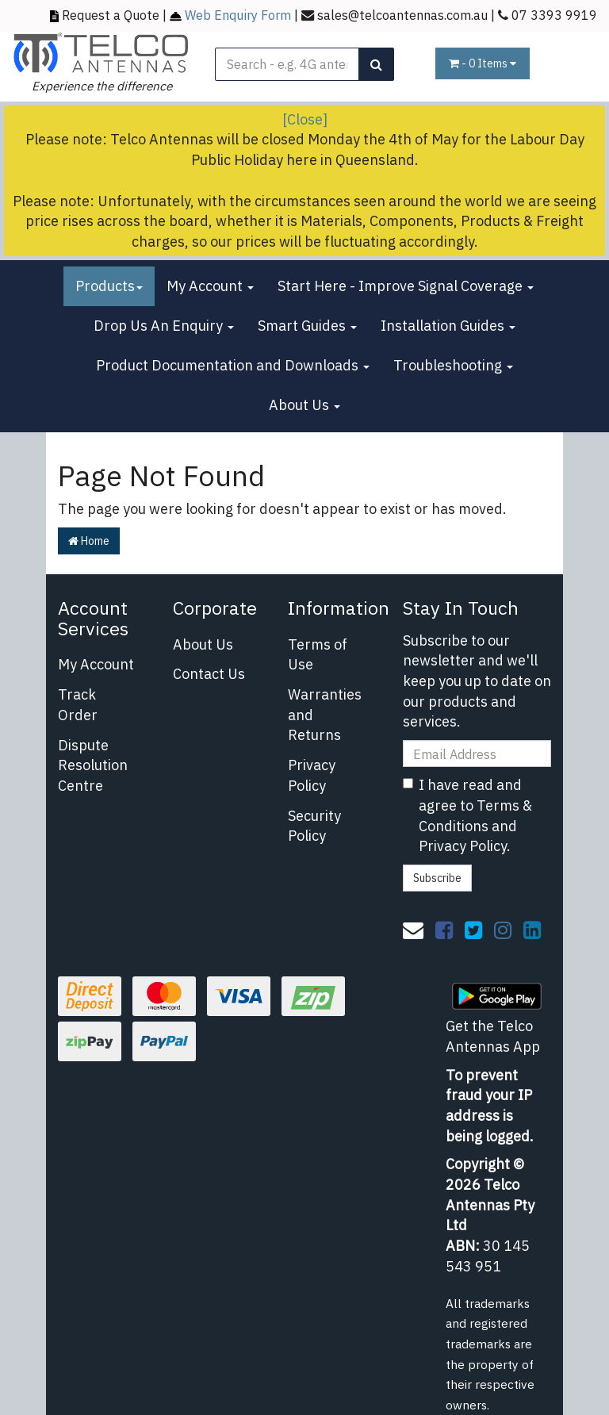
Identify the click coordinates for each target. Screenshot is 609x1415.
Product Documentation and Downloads (233, 365)
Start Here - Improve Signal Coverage (406, 286)
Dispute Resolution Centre (93, 765)
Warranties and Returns (325, 714)
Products (109, 286)
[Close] (304, 119)
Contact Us (209, 674)
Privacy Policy (311, 775)
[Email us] (413, 929)
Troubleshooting (453, 365)
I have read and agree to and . (467, 815)
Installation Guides (448, 325)
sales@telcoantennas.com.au (402, 14)
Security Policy (314, 826)
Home (88, 541)
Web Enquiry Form (238, 14)
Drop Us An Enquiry (164, 325)
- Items (482, 63)
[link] (444, 929)
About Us (304, 405)
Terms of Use (317, 654)
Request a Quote (110, 14)
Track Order (78, 704)
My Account (210, 286)
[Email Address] (477, 753)
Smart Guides (307, 325)
